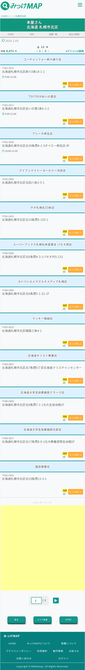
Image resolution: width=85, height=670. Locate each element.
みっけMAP (12, 636)
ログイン (63, 658)
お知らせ (74, 651)
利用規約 (42, 651)
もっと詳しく (75, 84)
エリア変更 (42, 619)
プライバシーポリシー (18, 651)
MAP (32, 34)
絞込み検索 (74, 34)
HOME (4, 15)
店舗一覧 (53, 34)
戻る (16, 619)
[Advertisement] (42, 547)
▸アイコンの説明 (75, 51)
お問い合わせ (24, 658)
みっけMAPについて (38, 643)
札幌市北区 (20, 15)
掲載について (68, 643)
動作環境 (58, 651)
